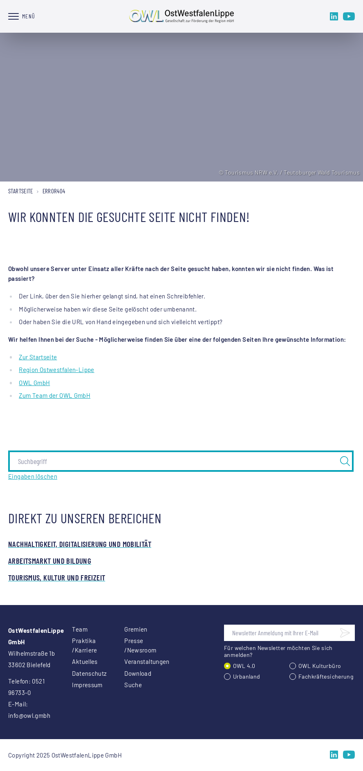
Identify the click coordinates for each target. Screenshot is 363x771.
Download (137, 673)
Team (79, 629)
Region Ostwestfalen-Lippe (56, 369)
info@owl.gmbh (29, 715)
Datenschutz (88, 673)
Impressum (87, 684)
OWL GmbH (34, 382)
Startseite (20, 191)
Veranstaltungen (140, 661)
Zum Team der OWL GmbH (54, 395)
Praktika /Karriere (84, 645)
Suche (133, 684)
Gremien (136, 629)
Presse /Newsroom (140, 645)
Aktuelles (84, 661)
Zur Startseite (38, 357)
